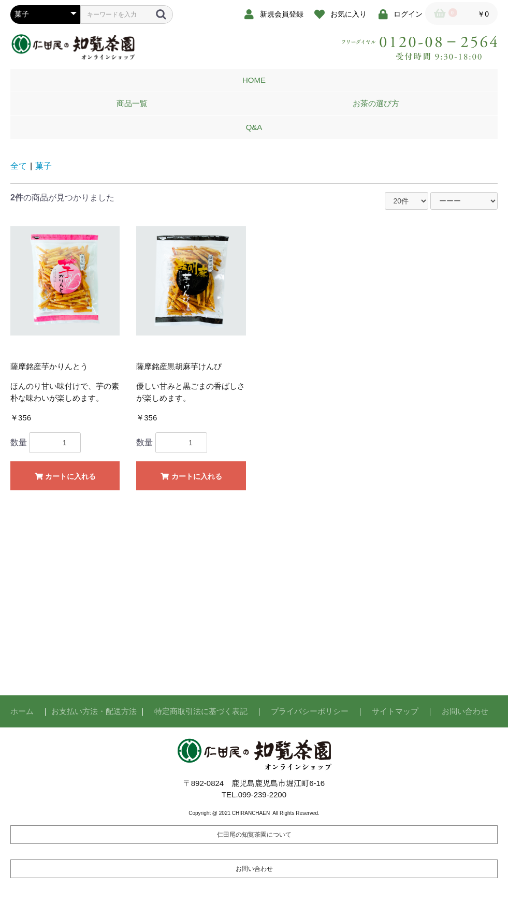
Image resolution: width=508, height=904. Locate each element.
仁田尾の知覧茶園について (254, 834)
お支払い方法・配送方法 (94, 711)
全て (18, 166)
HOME (254, 80)
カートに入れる (65, 476)
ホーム (22, 711)
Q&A (254, 127)
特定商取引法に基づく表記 (201, 711)
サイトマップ (395, 711)
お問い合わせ (465, 711)
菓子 (43, 166)
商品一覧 (132, 103)
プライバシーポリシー (310, 711)
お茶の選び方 (376, 103)
